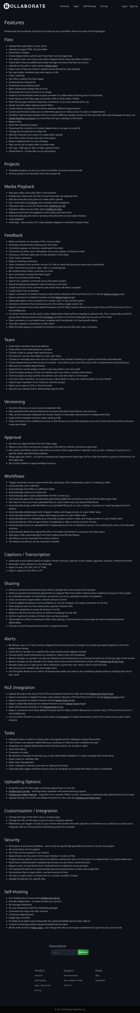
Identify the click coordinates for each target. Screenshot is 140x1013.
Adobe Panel (61, 297)
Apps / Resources (43, 985)
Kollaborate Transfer (19, 791)
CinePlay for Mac (53, 209)
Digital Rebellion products (22, 118)
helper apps (51, 65)
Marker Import (112, 294)
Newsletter (100, 980)
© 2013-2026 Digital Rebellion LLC (70, 1009)
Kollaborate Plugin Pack (111, 661)
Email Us (68, 985)
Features (64, 6)
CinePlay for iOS (57, 205)
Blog (97, 975)
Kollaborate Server (50, 898)
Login (124, 6)
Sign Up (134, 6)
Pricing (104, 6)
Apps (76, 6)
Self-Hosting (89, 6)
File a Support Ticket (73, 980)
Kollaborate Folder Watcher (23, 794)
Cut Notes (32, 202)
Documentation (71, 975)
